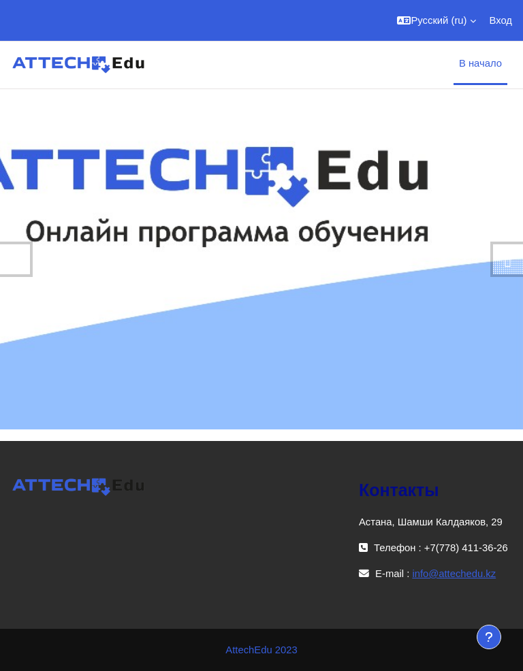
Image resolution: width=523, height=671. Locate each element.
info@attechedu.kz (454, 573)
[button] (436, 20)
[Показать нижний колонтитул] (489, 637)
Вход (501, 20)
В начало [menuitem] (480, 63)
